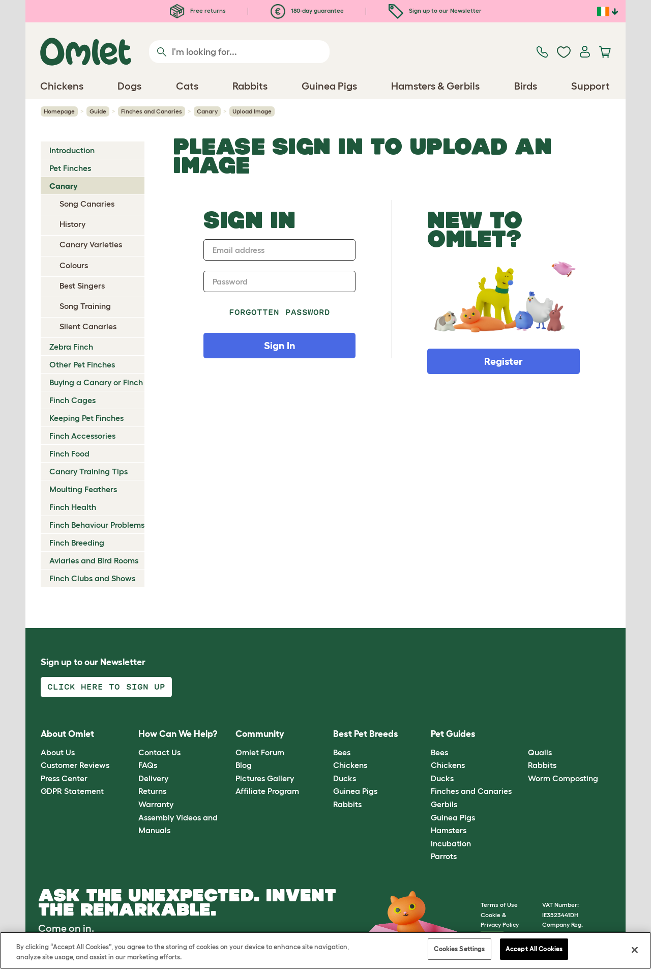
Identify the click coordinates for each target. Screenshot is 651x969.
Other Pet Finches (82, 364)
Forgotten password (279, 312)
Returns (152, 790)
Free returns (198, 10)
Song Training (85, 305)
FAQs (147, 765)
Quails (540, 752)
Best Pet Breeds (365, 734)
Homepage (59, 111)
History (72, 224)
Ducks (344, 778)
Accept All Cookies (534, 950)
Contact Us (159, 752)
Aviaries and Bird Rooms (93, 560)
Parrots (444, 856)
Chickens (350, 765)
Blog (243, 765)
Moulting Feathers (83, 489)
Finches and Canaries (151, 111)
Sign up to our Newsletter (435, 10)
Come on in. (66, 928)
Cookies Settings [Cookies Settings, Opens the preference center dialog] (459, 950)
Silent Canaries (88, 326)
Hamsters (448, 830)
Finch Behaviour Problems (96, 524)
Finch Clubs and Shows (92, 578)
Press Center (64, 778)
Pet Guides (453, 734)
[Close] (635, 950)
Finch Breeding (76, 542)
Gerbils (444, 804)
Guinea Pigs (355, 790)
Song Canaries (87, 203)
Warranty (155, 804)
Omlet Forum (259, 752)
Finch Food (69, 453)
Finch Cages (72, 400)
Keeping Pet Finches (86, 417)
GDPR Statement (72, 790)
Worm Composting (563, 778)
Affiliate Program (267, 790)
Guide (98, 111)
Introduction (72, 150)
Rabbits (347, 804)
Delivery (153, 778)
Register (503, 361)
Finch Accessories (82, 435)
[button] (520, 734)
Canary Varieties (91, 244)
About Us (58, 752)
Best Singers (82, 285)
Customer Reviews (75, 765)
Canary (207, 111)
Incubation (451, 843)
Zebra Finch (71, 346)
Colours (74, 265)
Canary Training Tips (88, 471)
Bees (341, 752)
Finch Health (72, 506)
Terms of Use (499, 904)
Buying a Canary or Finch (96, 382)
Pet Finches (70, 168)
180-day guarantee (307, 10)
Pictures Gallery (264, 778)
